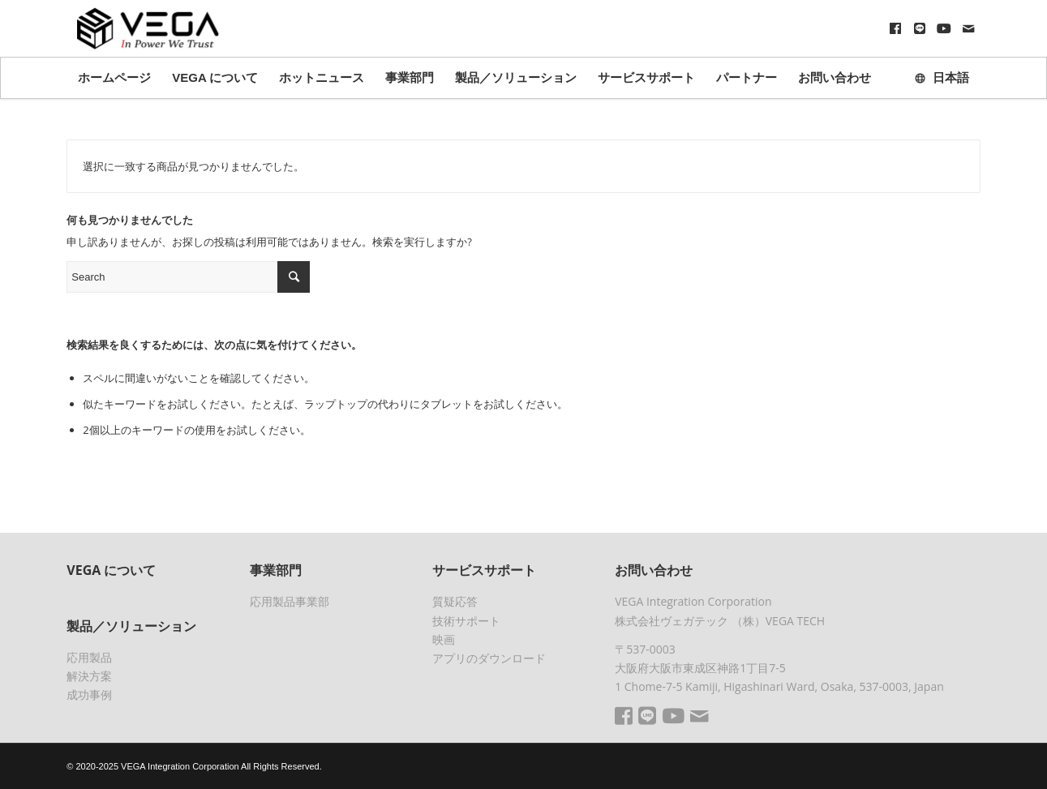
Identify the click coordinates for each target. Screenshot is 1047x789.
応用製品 (89, 657)
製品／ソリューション (131, 626)
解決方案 (89, 676)
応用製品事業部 (289, 601)
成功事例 (89, 694)
